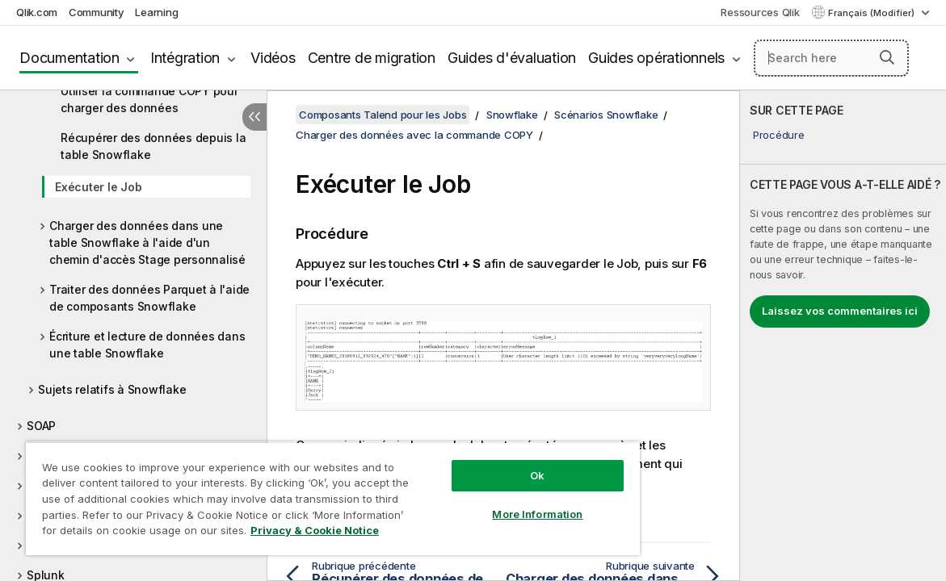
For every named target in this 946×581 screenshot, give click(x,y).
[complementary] (843, 335)
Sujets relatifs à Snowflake (112, 389)
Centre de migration (371, 57)
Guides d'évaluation (512, 57)
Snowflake (512, 114)
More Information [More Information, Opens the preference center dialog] (482, 501)
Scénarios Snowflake (606, 114)
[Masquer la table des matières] (254, 117)
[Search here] (831, 58)
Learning (156, 12)
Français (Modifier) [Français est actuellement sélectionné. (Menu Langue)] (872, 13)
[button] (887, 57)
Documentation (69, 57)
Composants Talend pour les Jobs (382, 114)
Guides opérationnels (656, 57)
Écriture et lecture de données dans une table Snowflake (147, 344)
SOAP (41, 426)
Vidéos (273, 57)
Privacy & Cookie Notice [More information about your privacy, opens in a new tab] (156, 533)
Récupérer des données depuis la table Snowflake (153, 146)
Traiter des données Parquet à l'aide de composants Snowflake (149, 297)
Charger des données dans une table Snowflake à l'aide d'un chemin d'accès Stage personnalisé (147, 242)
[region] (300, 492)
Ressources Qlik (760, 12)
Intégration (185, 57)
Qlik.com (36, 12)
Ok (482, 463)
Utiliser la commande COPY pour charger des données (149, 99)
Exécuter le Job (98, 187)
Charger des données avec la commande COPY (414, 134)
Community (96, 12)
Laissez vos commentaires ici (840, 310)
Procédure (779, 134)
